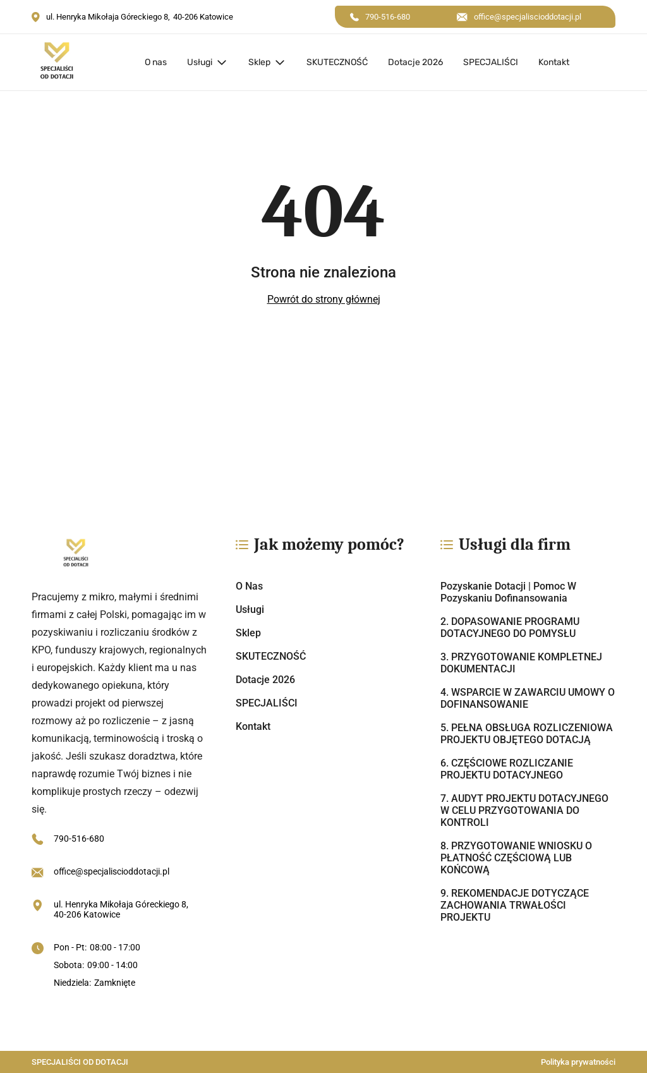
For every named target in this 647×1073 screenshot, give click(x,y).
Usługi (199, 62)
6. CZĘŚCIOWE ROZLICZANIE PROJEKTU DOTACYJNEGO (506, 769)
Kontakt (553, 62)
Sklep (259, 62)
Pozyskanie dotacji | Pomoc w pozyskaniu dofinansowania (508, 592)
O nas (156, 62)
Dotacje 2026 (415, 62)
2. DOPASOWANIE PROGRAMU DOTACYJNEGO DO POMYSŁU (509, 627)
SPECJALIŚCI (490, 62)
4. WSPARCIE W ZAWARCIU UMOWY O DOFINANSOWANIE (527, 698)
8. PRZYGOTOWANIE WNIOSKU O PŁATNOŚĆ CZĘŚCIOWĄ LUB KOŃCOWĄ (516, 858)
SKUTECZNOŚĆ (337, 62)
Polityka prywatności (578, 1062)
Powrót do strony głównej (323, 299)
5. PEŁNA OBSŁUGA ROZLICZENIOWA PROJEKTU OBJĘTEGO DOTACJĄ (526, 734)
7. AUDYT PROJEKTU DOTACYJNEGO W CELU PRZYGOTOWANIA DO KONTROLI (524, 810)
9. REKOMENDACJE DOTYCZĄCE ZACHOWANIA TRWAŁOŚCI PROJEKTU (514, 905)
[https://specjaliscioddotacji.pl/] (119, 554)
